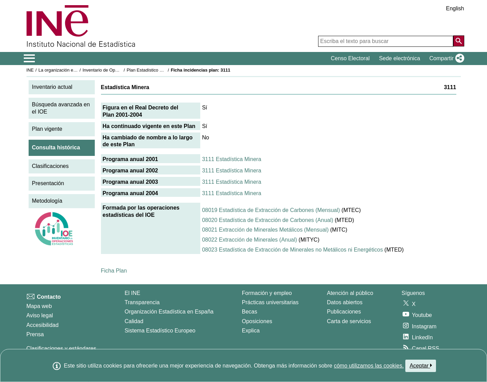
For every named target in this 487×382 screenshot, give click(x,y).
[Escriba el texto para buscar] (385, 41)
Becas (249, 312)
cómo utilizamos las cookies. (369, 366)
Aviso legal (40, 315)
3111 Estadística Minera (231, 159)
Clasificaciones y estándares (62, 348)
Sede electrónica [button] (399, 58)
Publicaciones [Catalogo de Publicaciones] (344, 312)
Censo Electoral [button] (350, 58)
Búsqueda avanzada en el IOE (61, 108)
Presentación (48, 183)
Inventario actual (52, 87)
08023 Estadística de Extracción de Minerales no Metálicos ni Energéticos (292, 250)
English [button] (455, 8)
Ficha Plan (114, 271)
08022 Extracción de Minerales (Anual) (249, 240)
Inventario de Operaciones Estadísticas (120, 70)
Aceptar (420, 365)
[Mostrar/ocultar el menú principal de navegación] (29, 58)
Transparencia (142, 302)
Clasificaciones (50, 166)
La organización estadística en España (76, 70)
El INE (132, 293)
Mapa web (39, 306)
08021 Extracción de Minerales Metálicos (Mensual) (265, 230)
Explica (251, 330)
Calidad (134, 321)
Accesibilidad (43, 325)
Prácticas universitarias (270, 302)
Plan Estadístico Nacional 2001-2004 (162, 70)
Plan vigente (47, 129)
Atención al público (350, 293)
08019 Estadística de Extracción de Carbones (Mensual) (271, 210)
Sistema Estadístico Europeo (160, 330)
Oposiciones (257, 321)
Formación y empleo (267, 293)
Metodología (47, 201)
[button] (445, 58)
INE (30, 70)
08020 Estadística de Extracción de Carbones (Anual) (267, 220)
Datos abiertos (345, 302)
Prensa (35, 334)
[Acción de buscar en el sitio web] (458, 40)
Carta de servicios (349, 321)
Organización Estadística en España (169, 312)
